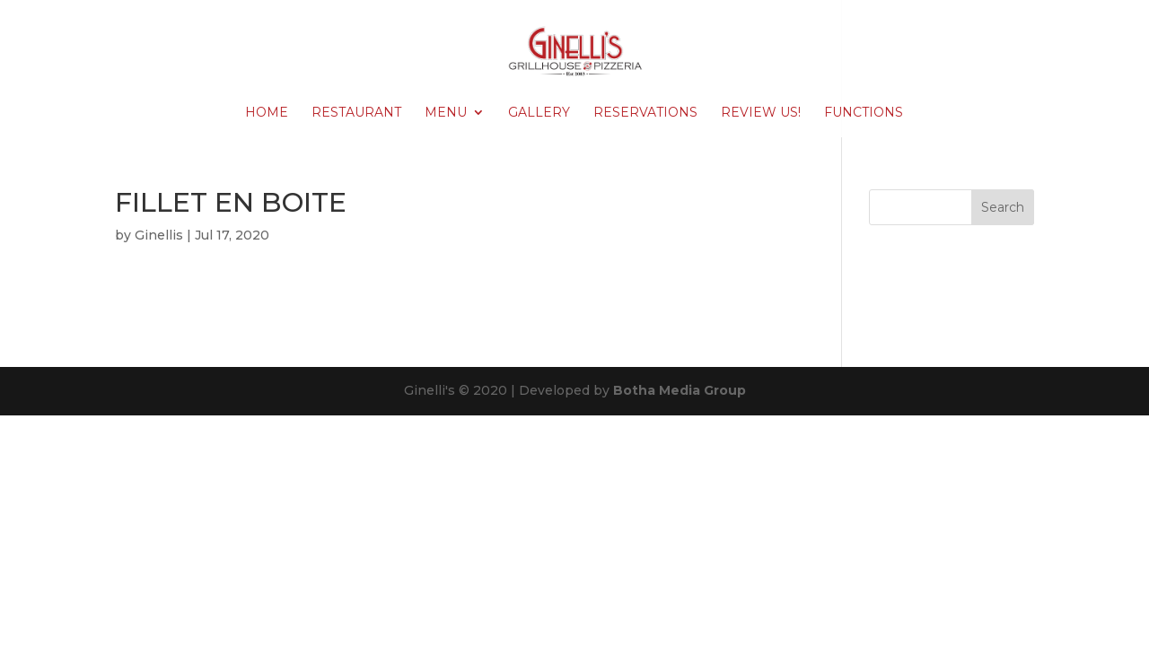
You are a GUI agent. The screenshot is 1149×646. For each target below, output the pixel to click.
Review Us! (761, 113)
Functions (863, 113)
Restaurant (356, 113)
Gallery (539, 113)
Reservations (645, 113)
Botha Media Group (679, 390)
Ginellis (159, 235)
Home (266, 113)
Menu (446, 113)
